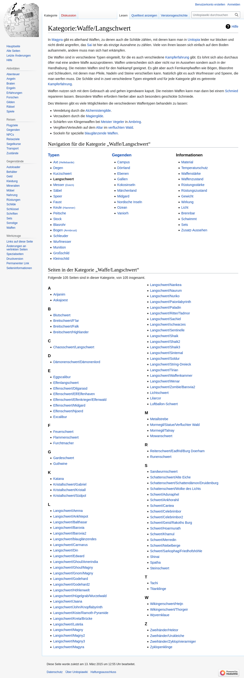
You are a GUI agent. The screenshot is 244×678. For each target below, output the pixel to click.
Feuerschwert (63, 432)
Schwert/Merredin (163, 540)
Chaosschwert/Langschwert (73, 347)
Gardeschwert (63, 458)
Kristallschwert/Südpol (69, 496)
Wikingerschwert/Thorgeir (169, 609)
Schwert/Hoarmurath (165, 528)
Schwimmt (189, 219)
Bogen (65, 230)
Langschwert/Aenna (68, 511)
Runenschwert (161, 457)
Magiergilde (94, 116)
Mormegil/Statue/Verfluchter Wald (175, 425)
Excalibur (60, 417)
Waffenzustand (192, 179)
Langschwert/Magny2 (69, 635)
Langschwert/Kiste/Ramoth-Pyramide (80, 613)
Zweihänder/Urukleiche (167, 636)
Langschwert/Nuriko (165, 296)
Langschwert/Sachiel (165, 319)
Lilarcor (155, 398)
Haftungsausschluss (103, 672)
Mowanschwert (161, 436)
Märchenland (127, 190)
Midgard (123, 196)
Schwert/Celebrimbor (165, 511)
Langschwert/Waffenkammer (171, 375)
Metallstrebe (159, 419)
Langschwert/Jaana (67, 601)
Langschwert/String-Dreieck (170, 364)
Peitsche (59, 213)
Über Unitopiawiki (77, 672)
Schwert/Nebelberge (165, 545)
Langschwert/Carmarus (70, 545)
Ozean (122, 207)
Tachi (154, 583)
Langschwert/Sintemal (166, 353)
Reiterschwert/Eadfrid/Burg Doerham (177, 451)
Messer (63, 185)
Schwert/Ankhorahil (164, 500)
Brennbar (188, 213)
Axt (63, 162)
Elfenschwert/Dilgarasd (70, 388)
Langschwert (63, 179)
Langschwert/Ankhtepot (70, 516)
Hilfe (235, 26)
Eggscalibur (62, 377)
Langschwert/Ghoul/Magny (73, 567)
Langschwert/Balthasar (70, 522)
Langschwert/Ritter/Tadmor (170, 313)
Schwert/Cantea (162, 506)
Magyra (57, 40)
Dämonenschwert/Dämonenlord (76, 362)
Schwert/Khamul (162, 534)
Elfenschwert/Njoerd (68, 411)
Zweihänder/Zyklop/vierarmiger (173, 641)
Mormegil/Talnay (162, 430)
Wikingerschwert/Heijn (166, 604)
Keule (64, 207)
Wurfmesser (62, 242)
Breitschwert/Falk (66, 326)
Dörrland (123, 168)
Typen (53, 155)
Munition (59, 247)
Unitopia (194, 40)
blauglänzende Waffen (101, 133)
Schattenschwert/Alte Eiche (170, 477)
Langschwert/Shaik (164, 336)
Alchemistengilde (98, 110)
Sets (184, 225)
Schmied (231, 91)
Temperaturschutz (194, 168)
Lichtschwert (159, 393)
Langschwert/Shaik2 (165, 342)
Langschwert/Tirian (164, 370)
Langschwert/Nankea (166, 285)
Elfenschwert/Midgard (69, 405)
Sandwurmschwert (164, 471)
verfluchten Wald (120, 127)
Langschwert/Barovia (68, 528)
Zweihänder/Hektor (164, 630)
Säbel (57, 190)
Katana (58, 479)
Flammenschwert (66, 437)
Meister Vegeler (112, 122)
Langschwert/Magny (68, 630)
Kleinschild (61, 258)
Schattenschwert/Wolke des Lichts (175, 489)
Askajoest (60, 300)
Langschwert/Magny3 (69, 641)
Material (187, 162)
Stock (57, 219)
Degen (58, 168)
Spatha (155, 562)
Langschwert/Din (65, 550)
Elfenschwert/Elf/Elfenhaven (74, 394)
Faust (57, 202)
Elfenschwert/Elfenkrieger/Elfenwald (79, 400)
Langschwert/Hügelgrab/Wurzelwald (80, 596)
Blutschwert (61, 315)
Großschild (61, 253)
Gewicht (187, 196)
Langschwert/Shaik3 (165, 347)
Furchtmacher (63, 443)
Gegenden (122, 155)
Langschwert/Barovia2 (69, 533)
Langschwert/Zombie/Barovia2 (172, 387)
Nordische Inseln (129, 202)
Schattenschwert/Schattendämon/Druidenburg (184, 483)
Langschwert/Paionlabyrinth (170, 302)
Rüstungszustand (194, 190)
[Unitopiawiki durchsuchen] (215, 14)
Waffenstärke (191, 173)
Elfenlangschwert (66, 383)
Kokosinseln (126, 185)
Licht (184, 207)
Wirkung (187, 202)
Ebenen (123, 173)
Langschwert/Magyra (68, 647)
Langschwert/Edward (68, 556)
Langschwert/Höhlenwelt (71, 590)
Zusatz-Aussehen (194, 230)
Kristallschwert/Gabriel (69, 484)
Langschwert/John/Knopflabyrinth (77, 607)
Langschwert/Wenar (165, 381)
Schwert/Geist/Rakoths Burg (171, 522)
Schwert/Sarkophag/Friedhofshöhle (176, 551)
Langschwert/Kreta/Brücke (72, 618)
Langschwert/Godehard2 (71, 584)
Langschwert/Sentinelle (167, 330)
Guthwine (60, 464)
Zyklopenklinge (161, 647)
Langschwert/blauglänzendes (74, 539)
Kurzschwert (62, 173)
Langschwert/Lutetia (68, 624)
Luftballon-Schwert (164, 404)
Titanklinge (158, 589)
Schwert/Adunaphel (164, 494)
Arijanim (59, 294)
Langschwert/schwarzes (168, 324)
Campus (123, 162)
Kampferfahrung (177, 57)
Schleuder (60, 236)
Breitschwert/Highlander (71, 332)
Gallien (122, 179)
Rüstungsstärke (192, 185)
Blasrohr (59, 225)
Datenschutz (55, 672)
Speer (57, 196)
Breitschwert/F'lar (66, 321)
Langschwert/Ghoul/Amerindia (75, 562)
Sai (89, 45)
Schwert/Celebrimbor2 (166, 517)
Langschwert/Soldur (165, 358)
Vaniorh (122, 213)
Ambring (134, 122)
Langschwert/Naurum (166, 290)
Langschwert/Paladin (165, 307)
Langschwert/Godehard (70, 579)
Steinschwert (159, 568)
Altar (99, 127)
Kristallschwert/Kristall (69, 490)
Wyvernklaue (159, 615)
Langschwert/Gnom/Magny (73, 573)
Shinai (154, 557)
